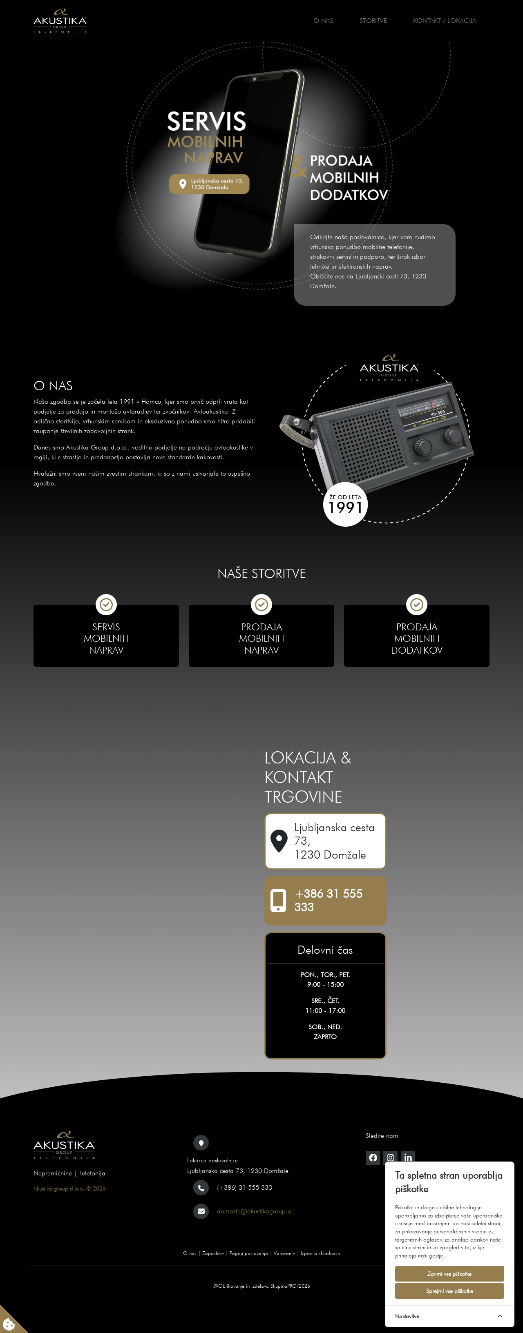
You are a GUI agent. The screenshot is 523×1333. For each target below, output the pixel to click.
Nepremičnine (53, 1173)
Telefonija (92, 1173)
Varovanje (284, 1253)
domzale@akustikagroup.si (254, 1211)
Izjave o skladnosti (320, 1253)
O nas (323, 20)
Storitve (373, 20)
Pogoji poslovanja (249, 1253)
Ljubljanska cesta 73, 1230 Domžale (334, 841)
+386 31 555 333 (328, 901)
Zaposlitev (213, 1253)
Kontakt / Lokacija (444, 20)
